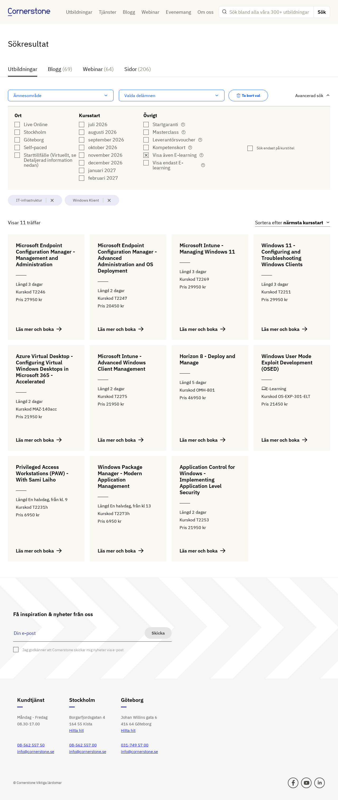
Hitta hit (76, 730)
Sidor (137, 69)
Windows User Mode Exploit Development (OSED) (286, 362)
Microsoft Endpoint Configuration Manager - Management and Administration (45, 255)
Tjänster (107, 12)
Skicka (158, 633)
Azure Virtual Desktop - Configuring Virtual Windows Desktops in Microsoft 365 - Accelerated (44, 369)
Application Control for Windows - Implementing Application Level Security (207, 480)
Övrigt (150, 115)
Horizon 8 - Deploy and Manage (207, 359)
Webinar (150, 12)
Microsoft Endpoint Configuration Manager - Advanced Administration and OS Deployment (127, 258)
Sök (322, 12)
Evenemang (178, 12)
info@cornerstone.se (35, 751)
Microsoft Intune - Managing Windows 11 (207, 248)
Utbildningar (79, 12)
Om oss (206, 12)
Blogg (129, 12)
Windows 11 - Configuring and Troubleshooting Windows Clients (282, 255)
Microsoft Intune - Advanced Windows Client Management (122, 362)
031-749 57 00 (134, 744)
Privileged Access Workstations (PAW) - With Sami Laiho (42, 473)
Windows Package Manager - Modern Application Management (120, 476)
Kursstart (89, 115)
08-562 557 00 (83, 744)
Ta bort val (248, 95)
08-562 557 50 (31, 744)
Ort (18, 115)
